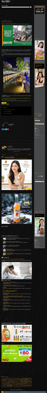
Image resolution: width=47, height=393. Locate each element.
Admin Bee (4, 22)
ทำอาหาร (30, 380)
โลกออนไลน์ (6, 384)
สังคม (8, 385)
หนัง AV (14, 386)
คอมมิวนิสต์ (3, 380)
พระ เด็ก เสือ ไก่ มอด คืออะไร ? (7, 305)
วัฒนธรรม (10, 384)
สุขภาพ (26, 385)
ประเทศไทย (12, 22)
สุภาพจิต (30, 385)
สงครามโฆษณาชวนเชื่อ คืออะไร (7, 111)
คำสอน (10, 380)
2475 (2, 378)
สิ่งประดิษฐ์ (22, 385)
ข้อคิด (30, 378)
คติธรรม (13, 379)
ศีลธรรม (28, 384)
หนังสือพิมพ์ (12, 386)
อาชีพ (22, 386)
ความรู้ (24, 379)
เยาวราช (12, 383)
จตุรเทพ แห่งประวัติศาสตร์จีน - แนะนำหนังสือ (9, 109)
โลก (3, 384)
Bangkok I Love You (5, 104)
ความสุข (28, 379)
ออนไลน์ (17, 386)
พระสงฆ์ (7, 382)
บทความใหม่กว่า (3, 154)
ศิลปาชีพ (26, 384)
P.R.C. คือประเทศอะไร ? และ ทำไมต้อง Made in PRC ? (13, 237)
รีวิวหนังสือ (18, 383)
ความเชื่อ (20, 379)
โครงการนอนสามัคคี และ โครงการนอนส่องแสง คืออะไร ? (13, 245)
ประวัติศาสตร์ (23, 381)
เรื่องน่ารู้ (21, 383)
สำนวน (16, 385)
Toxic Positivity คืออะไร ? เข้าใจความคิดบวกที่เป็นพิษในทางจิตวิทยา (13, 259)
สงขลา (30, 384)
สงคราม (3, 385)
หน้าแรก (17, 154)
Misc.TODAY (6, 1)
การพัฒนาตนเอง (16, 378)
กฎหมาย (4, 378)
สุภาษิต (2, 386)
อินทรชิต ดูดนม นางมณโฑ (9, 249)
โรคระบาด (27, 383)
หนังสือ (8, 386)
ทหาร (23, 380)
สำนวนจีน (18, 385)
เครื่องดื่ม (13, 380)
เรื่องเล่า (23, 383)
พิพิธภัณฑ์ (13, 382)
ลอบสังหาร (30, 383)
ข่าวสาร (7, 379)
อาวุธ (24, 386)
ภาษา (2, 383)
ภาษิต (4, 383)
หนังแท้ (6, 386)
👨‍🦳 (35, 131)
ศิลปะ (24, 384)
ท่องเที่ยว (10, 22)
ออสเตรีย (20, 386)
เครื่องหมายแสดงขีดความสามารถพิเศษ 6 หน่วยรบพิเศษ (13, 241)
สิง (20, 385)
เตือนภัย (20, 380)
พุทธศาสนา (19, 382)
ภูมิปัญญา (7, 383)
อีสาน (30, 386)
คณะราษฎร (10, 379)
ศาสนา (19, 384)
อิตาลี (28, 386)
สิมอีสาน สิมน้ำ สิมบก (5, 308)
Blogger (22, 389)
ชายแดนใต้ (17, 380)
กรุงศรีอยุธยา (8, 378)
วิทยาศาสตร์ (15, 384)
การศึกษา (25, 378)
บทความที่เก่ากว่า (30, 154)
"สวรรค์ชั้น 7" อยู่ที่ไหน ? (6, 302)
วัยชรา (12, 384)
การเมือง (20, 378)
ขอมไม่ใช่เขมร (3, 379)
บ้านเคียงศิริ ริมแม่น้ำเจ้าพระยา (7, 299)
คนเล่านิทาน (16, 379)
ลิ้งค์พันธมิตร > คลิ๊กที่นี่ (16, 151)
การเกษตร (12, 378)
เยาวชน (10, 383)
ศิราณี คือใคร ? (5, 287)
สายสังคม (13, 385)
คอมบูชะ (31, 379)
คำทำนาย (7, 380)
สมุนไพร (6, 385)
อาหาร (26, 386)
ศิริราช (22, 384)
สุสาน (4, 386)
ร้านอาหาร (15, 383)
